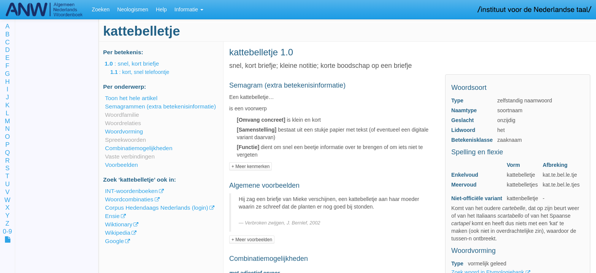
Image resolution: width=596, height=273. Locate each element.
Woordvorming (124, 131)
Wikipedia (117, 232)
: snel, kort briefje (137, 63)
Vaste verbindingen (130, 156)
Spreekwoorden (125, 139)
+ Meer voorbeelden (251, 239)
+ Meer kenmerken (250, 166)
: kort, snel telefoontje (145, 72)
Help (161, 9)
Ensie (112, 216)
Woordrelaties (123, 123)
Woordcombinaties (129, 199)
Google (114, 241)
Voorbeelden (121, 165)
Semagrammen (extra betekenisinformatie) (160, 106)
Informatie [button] (188, 9)
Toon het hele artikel (131, 98)
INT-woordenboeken (131, 191)
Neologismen (132, 9)
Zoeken (101, 9)
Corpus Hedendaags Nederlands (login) (156, 207)
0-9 (7, 232)
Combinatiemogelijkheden (138, 148)
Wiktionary (118, 224)
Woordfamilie (122, 114)
